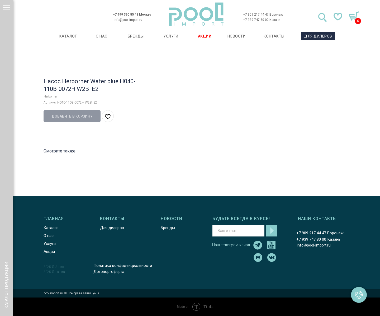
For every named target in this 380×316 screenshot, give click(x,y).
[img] (196, 14)
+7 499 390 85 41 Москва (132, 14)
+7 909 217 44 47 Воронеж (263, 14)
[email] (238, 230)
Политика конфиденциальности (122, 265)
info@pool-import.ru (128, 20)
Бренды (168, 227)
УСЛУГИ (170, 36)
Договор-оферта (108, 271)
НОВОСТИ (236, 36)
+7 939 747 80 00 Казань (261, 20)
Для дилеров (112, 227)
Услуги (50, 243)
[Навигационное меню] (6, 8)
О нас (49, 235)
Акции (49, 251)
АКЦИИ (205, 36)
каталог (68, 36)
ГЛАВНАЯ (54, 218)
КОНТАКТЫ (274, 36)
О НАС (101, 36)
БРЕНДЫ (136, 36)
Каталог (51, 227)
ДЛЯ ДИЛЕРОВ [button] (318, 36)
